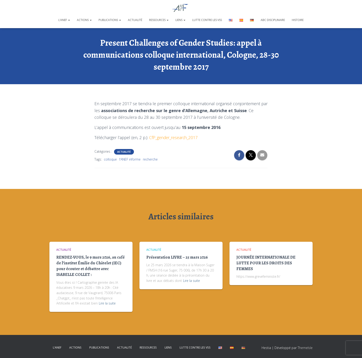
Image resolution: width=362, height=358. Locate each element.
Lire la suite (107, 303)
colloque (110, 159)
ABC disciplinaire (273, 20)
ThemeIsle (305, 348)
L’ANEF (64, 20)
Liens (180, 20)
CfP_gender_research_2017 (174, 137)
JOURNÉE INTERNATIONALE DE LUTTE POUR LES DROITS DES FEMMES (266, 262)
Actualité (135, 20)
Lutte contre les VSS (207, 20)
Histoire (298, 20)
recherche (150, 159)
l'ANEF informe (130, 159)
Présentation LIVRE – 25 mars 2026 (177, 257)
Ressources (159, 20)
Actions (84, 20)
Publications (110, 20)
